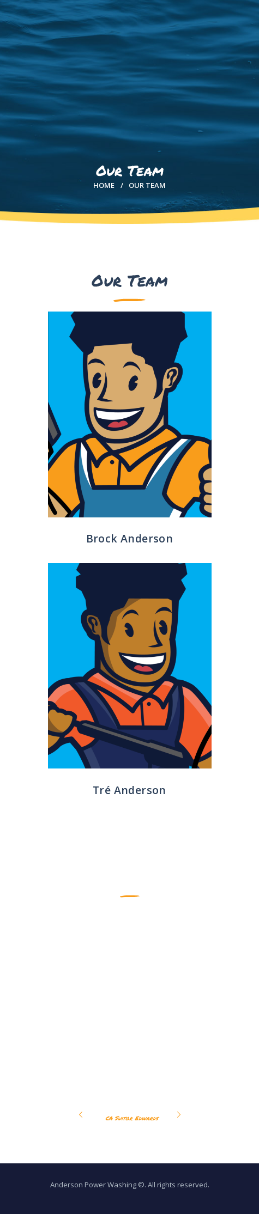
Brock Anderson (129, 538)
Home (104, 185)
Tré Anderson (129, 790)
